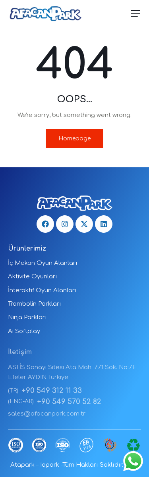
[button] (135, 13)
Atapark (22, 465)
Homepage (74, 139)
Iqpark (49, 465)
